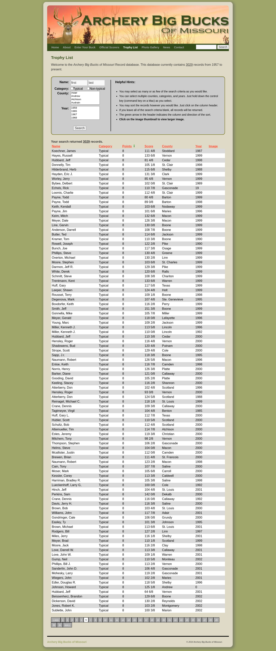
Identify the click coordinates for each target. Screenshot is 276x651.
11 (111, 620)
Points (127, 146)
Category (105, 146)
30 (54, 625)
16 (140, 620)
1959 (85, 108)
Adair (85, 93)
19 (158, 620)
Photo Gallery (150, 47)
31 (60, 625)
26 (199, 620)
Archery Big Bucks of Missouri (67, 641)
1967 (85, 114)
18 (152, 620)
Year (198, 146)
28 (210, 620)
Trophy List (130, 47)
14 (129, 620)
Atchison (85, 99)
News (166, 47)
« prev (56, 620)
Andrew (85, 96)
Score (149, 146)
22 (175, 620)
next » (67, 625)
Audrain (85, 102)
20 (164, 620)
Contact (179, 47)
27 (205, 620)
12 (117, 620)
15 (134, 620)
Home (55, 47)
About (67, 47)
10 (105, 620)
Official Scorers (109, 47)
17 (146, 620)
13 (123, 620)
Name (56, 146)
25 (193, 620)
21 (169, 620)
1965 (85, 111)
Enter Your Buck (84, 47)
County (167, 146)
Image (213, 146)
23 (181, 620)
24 (187, 620)
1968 (85, 117)
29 (216, 620)
